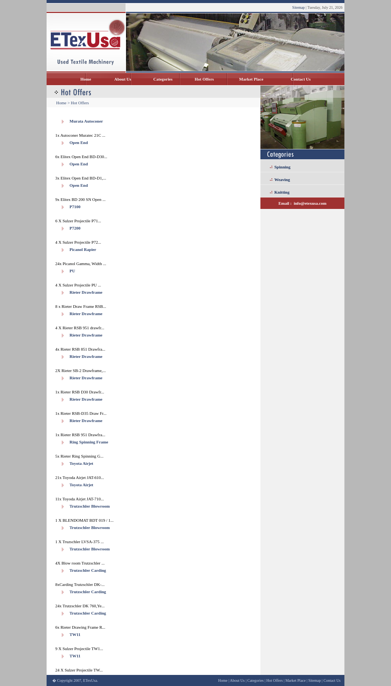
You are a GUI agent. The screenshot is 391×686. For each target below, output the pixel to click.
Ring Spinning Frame (88, 442)
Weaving (282, 179)
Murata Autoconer (86, 121)
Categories (163, 79)
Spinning (283, 167)
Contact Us (300, 79)
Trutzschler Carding (87, 570)
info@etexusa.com (310, 203)
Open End (78, 142)
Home (85, 79)
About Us (122, 79)
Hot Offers (204, 79)
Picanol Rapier (82, 249)
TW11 (75, 634)
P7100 (75, 206)
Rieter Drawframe (85, 292)
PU (72, 271)
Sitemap (298, 7)
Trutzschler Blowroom (89, 506)
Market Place (251, 79)
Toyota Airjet (81, 463)
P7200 (75, 228)
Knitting (282, 192)
